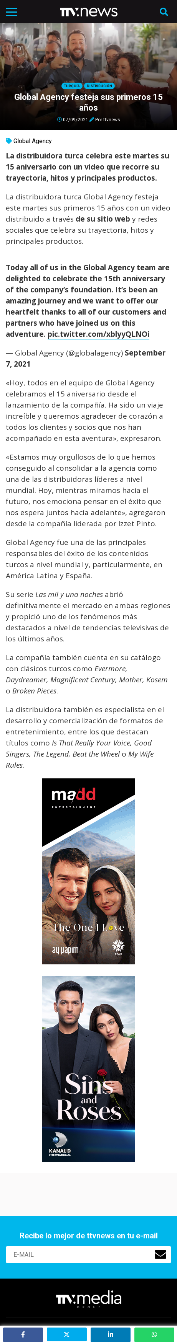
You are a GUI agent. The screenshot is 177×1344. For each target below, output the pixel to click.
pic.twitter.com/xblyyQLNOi (98, 334)
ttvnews (111, 119)
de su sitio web (103, 219)
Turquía (72, 86)
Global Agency (32, 141)
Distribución (99, 86)
